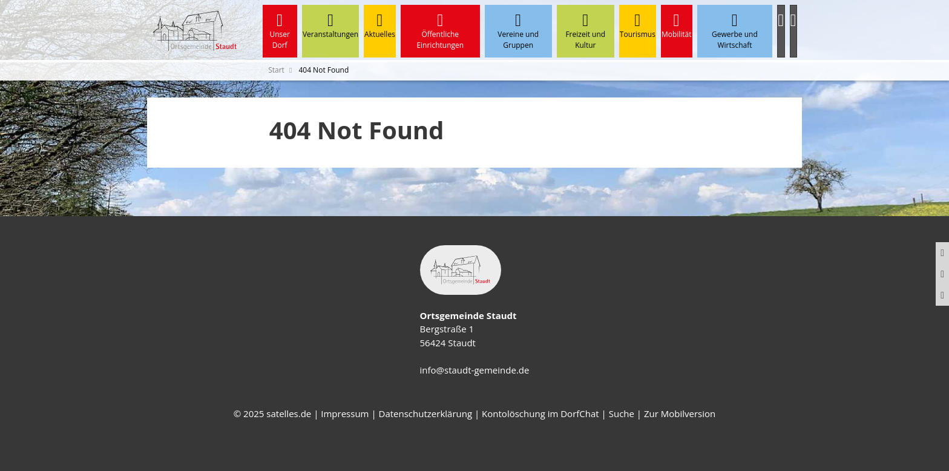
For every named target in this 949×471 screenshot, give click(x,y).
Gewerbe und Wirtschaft (735, 31)
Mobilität (677, 25)
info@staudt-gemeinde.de (475, 370)
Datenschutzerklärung (426, 413)
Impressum (345, 413)
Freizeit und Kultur (585, 31)
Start (276, 70)
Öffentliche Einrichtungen (440, 31)
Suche (621, 413)
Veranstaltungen (330, 25)
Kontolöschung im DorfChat (540, 413)
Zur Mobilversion (679, 413)
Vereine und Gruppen (518, 31)
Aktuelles (379, 25)
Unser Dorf (280, 31)
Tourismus (637, 25)
